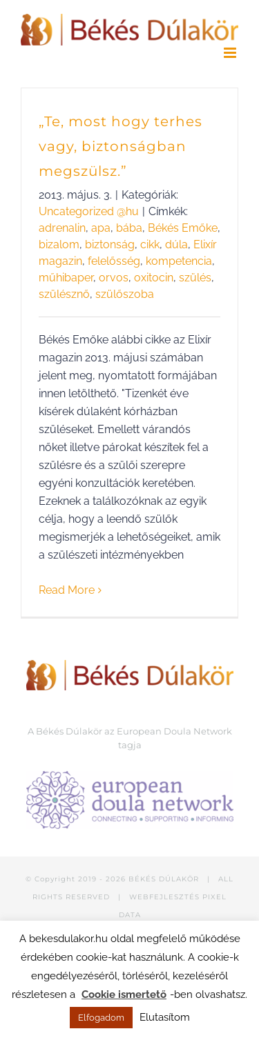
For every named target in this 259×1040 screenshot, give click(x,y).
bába (129, 227)
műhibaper (66, 277)
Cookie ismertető (123, 994)
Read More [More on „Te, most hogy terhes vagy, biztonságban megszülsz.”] (67, 590)
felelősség (114, 261)
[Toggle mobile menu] (231, 53)
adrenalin (62, 227)
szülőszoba (124, 294)
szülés (195, 277)
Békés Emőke (183, 227)
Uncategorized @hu (89, 211)
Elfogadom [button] (101, 1017)
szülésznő (64, 294)
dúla (176, 244)
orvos (113, 277)
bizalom (59, 244)
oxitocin (153, 277)
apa (101, 227)
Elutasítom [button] (165, 1017)
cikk (150, 244)
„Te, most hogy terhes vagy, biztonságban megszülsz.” (120, 146)
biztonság (110, 244)
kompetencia (179, 261)
